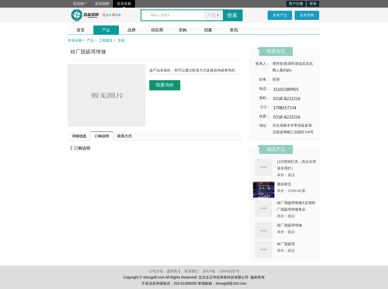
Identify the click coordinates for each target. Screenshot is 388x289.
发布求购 (307, 15)
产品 (106, 30)
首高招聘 (102, 4)
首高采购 (124, 4)
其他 (121, 40)
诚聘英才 (174, 271)
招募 (208, 30)
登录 (313, 4)
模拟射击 (284, 184)
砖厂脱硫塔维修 (289, 225)
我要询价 (165, 85)
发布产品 (280, 15)
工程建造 (105, 40)
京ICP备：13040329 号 (221, 271)
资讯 (234, 30)
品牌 (132, 30)
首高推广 (80, 4)
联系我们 (191, 271)
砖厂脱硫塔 (286, 244)
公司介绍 (156, 271)
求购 (183, 30)
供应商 (157, 30)
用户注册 (296, 4)
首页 (81, 30)
